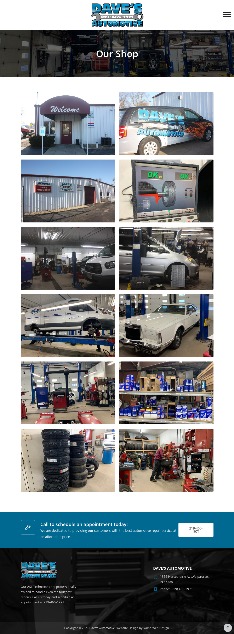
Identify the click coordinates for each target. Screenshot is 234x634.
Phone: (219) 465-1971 (176, 589)
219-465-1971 (195, 530)
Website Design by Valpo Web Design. (143, 628)
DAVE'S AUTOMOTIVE (172, 568)
